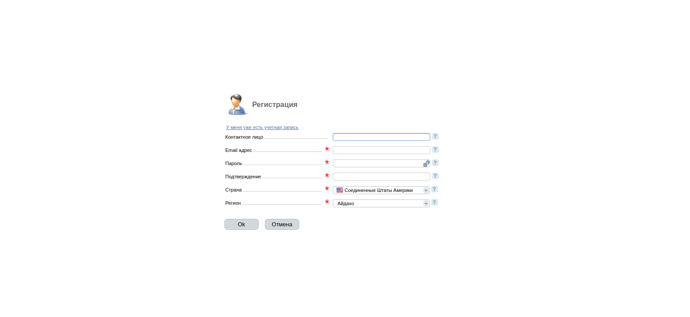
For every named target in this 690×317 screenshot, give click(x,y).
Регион (233, 203)
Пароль (233, 163)
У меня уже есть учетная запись (262, 127)
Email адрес (238, 150)
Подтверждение (243, 176)
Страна (233, 189)
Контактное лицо (244, 137)
